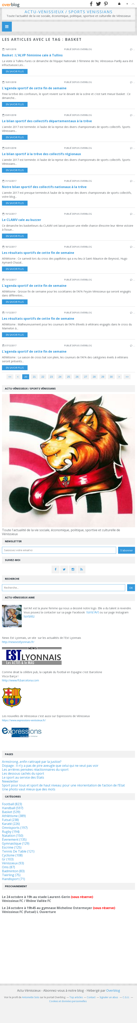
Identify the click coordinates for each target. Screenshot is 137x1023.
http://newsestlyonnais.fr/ (18, 642)
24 (59, 376)
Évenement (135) (14, 839)
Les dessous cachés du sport (23, 773)
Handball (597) (12, 808)
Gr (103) (8, 859)
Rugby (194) (10, 831)
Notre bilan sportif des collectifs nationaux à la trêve (44, 187)
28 (94, 376)
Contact (91, 997)
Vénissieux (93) (13, 863)
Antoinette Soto (30, 997)
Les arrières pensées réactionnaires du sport (35, 769)
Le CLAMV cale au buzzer (21, 220)
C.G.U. (126, 997)
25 (68, 376)
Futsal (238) (10, 820)
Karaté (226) (11, 824)
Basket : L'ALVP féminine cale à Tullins (32, 55)
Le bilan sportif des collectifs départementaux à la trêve (47, 121)
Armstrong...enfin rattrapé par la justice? (31, 761)
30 (111, 376)
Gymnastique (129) (15, 843)
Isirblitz (29, 616)
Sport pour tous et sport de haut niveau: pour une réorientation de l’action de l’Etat (63, 785)
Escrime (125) (11, 847)
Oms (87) (8, 867)
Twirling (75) (11, 875)
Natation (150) (12, 835)
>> (127, 376)
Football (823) (12, 804)
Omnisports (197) (15, 827)
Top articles (76, 997)
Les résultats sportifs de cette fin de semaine (38, 253)
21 (34, 376)
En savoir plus (15, 71)
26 (77, 376)
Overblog (113, 990)
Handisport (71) (13, 879)
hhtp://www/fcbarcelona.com (20, 680)
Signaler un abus (109, 997)
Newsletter (10, 781)
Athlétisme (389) (14, 816)
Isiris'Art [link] (92, 612)
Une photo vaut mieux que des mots (28, 789)
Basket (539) (11, 812)
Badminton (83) (13, 871)
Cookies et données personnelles (68, 1001)
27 (85, 376)
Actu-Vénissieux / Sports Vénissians (69, 11)
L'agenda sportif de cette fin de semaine (34, 88)
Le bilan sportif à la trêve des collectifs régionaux (41, 154)
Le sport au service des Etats (23, 777)
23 (51, 376)
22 (42, 376)
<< (9, 376)
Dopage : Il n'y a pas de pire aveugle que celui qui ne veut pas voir (50, 765)
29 (102, 376)
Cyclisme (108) (12, 855)
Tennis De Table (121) (18, 851)
